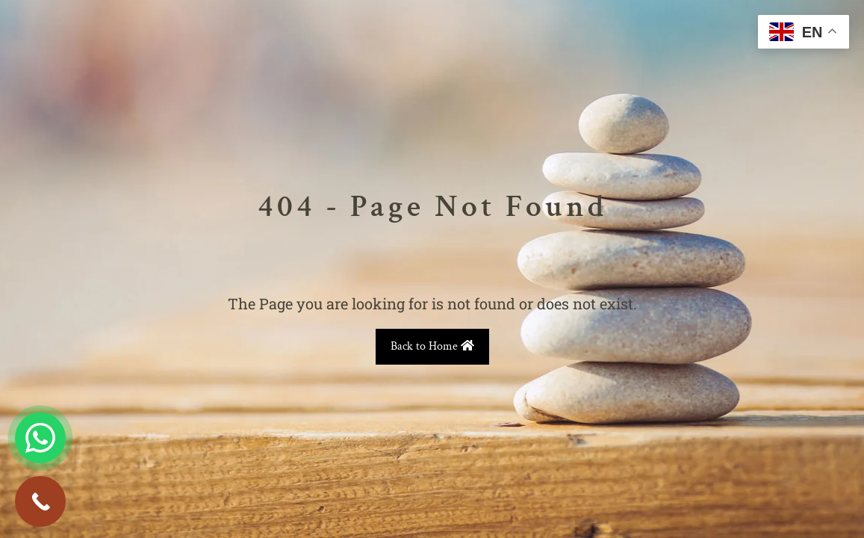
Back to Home (432, 346)
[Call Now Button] (40, 501)
